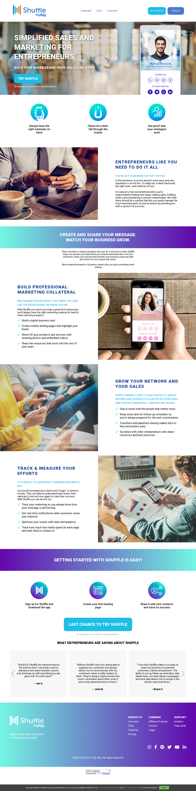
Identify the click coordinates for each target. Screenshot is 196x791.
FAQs (131, 725)
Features (133, 730)
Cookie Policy (103, 788)
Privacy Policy (114, 788)
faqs (99, 11)
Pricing (132, 734)
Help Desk (180, 725)
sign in (176, 11)
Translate (103, 773)
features (112, 11)
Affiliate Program (158, 721)
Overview (133, 721)
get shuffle (157, 11)
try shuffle (28, 78)
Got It (164, 788)
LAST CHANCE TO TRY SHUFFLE (98, 624)
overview (86, 11)
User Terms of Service (132, 788)
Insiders (178, 721)
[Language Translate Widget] (98, 771)
